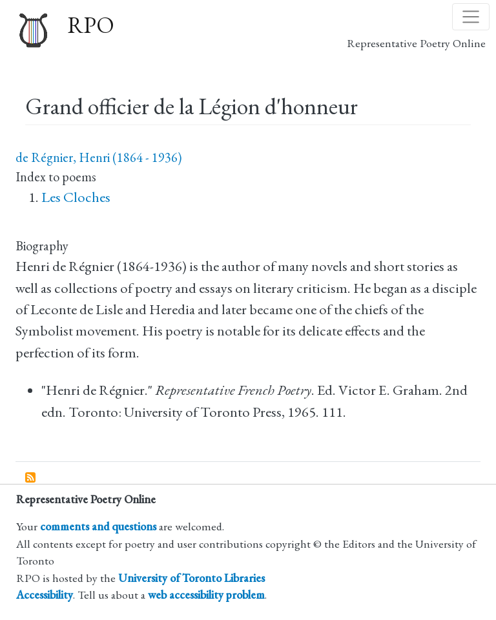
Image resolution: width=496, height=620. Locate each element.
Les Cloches (75, 197)
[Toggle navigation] (471, 16)
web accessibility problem (206, 594)
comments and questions (98, 526)
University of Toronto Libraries (191, 577)
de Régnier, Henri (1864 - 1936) (98, 157)
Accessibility (44, 594)
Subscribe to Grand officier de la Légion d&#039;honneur (31, 478)
